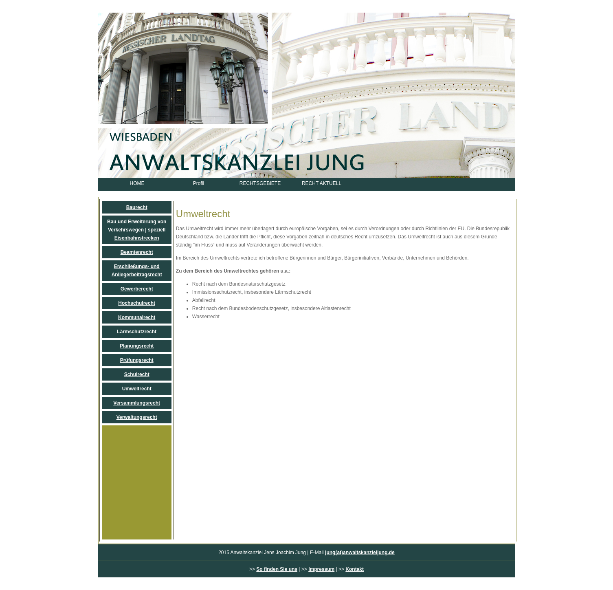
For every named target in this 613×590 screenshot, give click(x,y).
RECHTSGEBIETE (260, 183)
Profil (198, 183)
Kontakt (354, 569)
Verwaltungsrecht (136, 417)
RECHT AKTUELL (321, 183)
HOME (137, 183)
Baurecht (136, 207)
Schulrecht (136, 374)
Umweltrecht (137, 389)
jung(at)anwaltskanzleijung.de (360, 552)
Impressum (321, 569)
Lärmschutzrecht (136, 332)
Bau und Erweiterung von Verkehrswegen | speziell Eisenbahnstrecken (136, 230)
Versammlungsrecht (136, 403)
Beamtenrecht (137, 252)
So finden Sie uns (276, 569)
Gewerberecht (137, 289)
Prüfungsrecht (137, 360)
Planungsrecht (137, 346)
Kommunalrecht (136, 317)
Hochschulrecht (136, 303)
